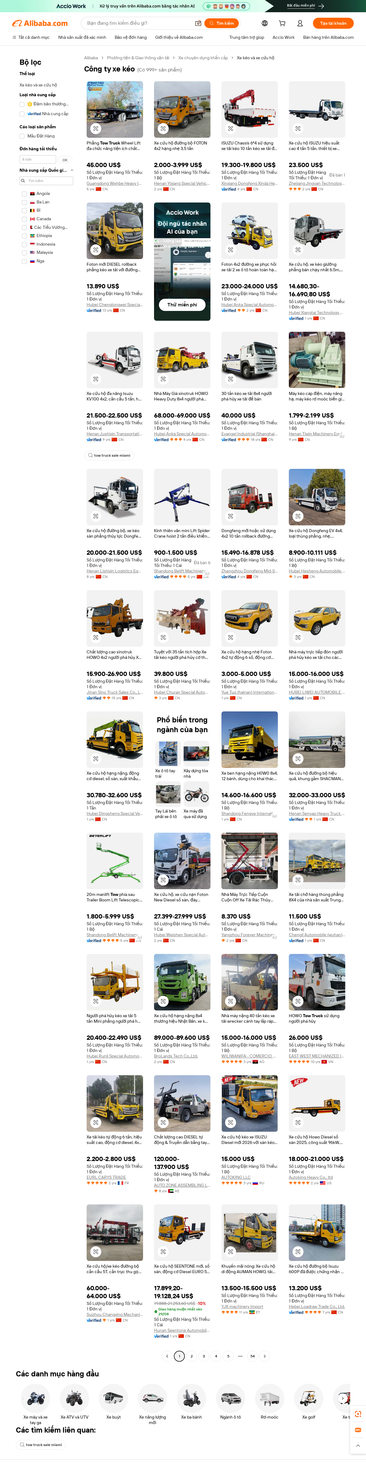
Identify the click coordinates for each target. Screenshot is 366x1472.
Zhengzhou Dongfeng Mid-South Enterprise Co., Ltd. (249, 594)
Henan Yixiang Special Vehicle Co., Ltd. (182, 183)
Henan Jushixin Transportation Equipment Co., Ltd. (115, 449)
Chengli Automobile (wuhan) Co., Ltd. (317, 974)
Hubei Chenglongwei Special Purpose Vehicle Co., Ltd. (115, 312)
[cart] (287, 24)
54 (252, 1417)
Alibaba (91, 57)
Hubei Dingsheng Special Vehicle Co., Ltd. (115, 853)
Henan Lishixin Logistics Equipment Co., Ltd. (115, 594)
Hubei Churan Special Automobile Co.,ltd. (182, 715)
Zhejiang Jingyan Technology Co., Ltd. (317, 188)
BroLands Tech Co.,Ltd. (177, 1111)
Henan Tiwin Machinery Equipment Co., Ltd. (317, 441)
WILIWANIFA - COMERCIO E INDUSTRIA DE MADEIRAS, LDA (249, 1111)
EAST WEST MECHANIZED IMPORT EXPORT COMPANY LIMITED (317, 1103)
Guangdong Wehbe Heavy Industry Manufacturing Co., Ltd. (115, 183)
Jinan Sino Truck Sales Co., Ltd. (115, 723)
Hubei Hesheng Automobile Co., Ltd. (317, 586)
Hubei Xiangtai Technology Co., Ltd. (317, 320)
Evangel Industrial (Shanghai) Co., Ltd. (249, 441)
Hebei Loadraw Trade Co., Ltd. (317, 1361)
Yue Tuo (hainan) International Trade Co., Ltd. (249, 715)
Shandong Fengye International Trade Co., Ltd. (249, 853)
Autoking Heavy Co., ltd (312, 1240)
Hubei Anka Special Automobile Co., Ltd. (249, 320)
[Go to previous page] (167, 1417)
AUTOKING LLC (237, 1232)
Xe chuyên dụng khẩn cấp (209, 57)
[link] (358, 1414)
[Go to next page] (264, 1417)
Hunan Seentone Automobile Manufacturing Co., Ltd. (182, 1391)
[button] (95, 128)
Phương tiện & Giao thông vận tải (141, 57)
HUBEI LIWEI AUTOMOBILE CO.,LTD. (317, 723)
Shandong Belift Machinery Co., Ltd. (182, 592)
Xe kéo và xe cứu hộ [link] (265, 57)
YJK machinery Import (243, 1369)
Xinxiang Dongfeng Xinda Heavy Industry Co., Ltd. (249, 191)
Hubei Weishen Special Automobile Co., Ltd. (182, 982)
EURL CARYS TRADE (107, 1232)
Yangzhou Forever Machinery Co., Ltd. (249, 974)
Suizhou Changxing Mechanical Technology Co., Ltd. (115, 1369)
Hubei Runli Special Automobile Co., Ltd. (115, 1111)
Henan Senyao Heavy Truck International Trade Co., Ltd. (317, 853)
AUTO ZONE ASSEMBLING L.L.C (182, 1240)
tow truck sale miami (109, 471)
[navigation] (46, 738)
